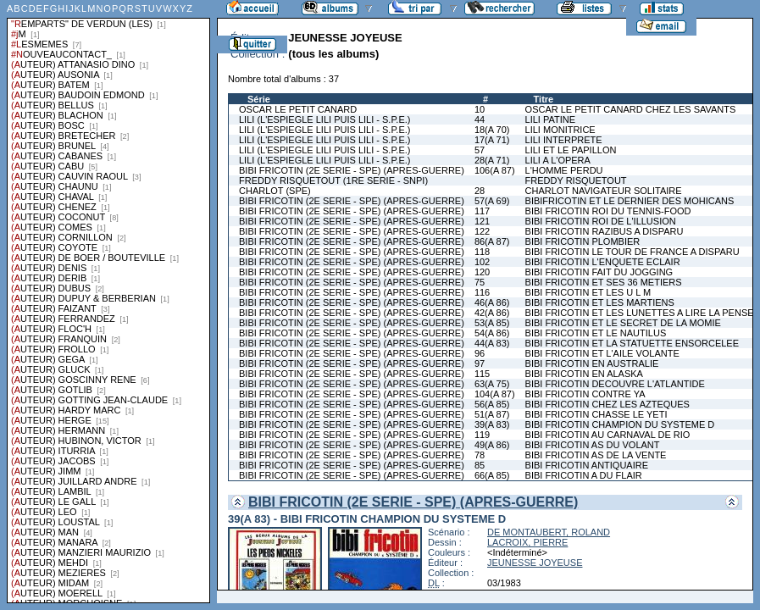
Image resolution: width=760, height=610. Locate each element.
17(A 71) (492, 140)
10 (479, 109)
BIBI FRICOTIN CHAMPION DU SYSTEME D (620, 424)
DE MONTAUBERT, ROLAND (548, 532)
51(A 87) (492, 414)
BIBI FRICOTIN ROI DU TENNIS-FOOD (608, 211)
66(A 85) (492, 475)
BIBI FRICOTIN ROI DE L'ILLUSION (600, 221)
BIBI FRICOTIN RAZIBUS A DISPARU (604, 231)
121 (482, 221)
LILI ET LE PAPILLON (571, 150)
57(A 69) (492, 201)
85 (479, 465)
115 (482, 374)
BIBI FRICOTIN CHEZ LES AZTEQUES (607, 404)
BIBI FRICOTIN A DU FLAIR (583, 475)
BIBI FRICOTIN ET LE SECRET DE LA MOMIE (623, 323)
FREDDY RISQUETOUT (576, 180)
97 (479, 363)
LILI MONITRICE (560, 130)
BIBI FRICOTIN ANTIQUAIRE (586, 465)
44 (479, 119)
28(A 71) (492, 160)
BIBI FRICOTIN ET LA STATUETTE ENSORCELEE (632, 343)
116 (482, 292)
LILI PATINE (550, 119)
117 (482, 211)
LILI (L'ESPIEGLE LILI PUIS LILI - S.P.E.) (324, 119)
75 (479, 282)
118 (482, 252)
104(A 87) (494, 394)
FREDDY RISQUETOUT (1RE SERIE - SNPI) (333, 180)
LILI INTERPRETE (563, 140)
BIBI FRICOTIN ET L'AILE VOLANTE (602, 353)
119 (482, 435)
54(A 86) (492, 333)
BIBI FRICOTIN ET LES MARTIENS (599, 302)
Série (258, 99)
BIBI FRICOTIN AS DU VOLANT (592, 445)
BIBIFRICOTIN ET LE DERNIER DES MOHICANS (630, 201)
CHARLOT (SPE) (275, 191)
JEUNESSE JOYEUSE (534, 562)
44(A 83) (492, 343)
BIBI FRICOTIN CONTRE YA (585, 394)
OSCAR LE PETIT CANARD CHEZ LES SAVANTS (630, 109)
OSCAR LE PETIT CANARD (298, 109)
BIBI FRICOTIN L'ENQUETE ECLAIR (602, 262)
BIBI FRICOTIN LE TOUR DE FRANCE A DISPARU (632, 252)
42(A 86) (492, 313)
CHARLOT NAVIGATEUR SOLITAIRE (603, 191)
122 (482, 231)
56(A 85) (492, 404)
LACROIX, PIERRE (527, 542)
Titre (544, 99)
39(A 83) (492, 424)
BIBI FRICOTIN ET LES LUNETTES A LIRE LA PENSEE (642, 313)
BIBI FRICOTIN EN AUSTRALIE (592, 363)
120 (482, 272)
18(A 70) (492, 130)
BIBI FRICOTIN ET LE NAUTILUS (596, 333)
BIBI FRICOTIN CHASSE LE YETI (596, 414)
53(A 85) (492, 323)
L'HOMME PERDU (564, 170)
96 (479, 353)
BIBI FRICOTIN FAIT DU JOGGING (599, 272)
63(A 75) (492, 384)
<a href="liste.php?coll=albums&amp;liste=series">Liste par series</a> (108, 301)
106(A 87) (494, 170)
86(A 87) (492, 241)
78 (479, 455)
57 (479, 150)
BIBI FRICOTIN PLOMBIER (583, 241)
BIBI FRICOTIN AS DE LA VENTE (596, 455)
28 (479, 191)
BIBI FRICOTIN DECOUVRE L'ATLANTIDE (615, 384)
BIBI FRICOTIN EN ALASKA (584, 374)
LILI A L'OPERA (558, 160)
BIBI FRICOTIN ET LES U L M (588, 292)
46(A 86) (492, 302)
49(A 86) (492, 445)
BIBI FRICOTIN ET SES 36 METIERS (603, 282)
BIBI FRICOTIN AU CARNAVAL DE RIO (608, 435)
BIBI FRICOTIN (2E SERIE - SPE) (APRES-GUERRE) (351, 170)
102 (482, 262)
